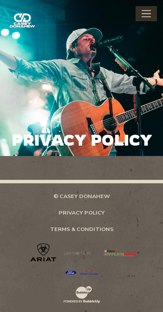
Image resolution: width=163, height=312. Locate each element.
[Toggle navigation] (146, 13)
